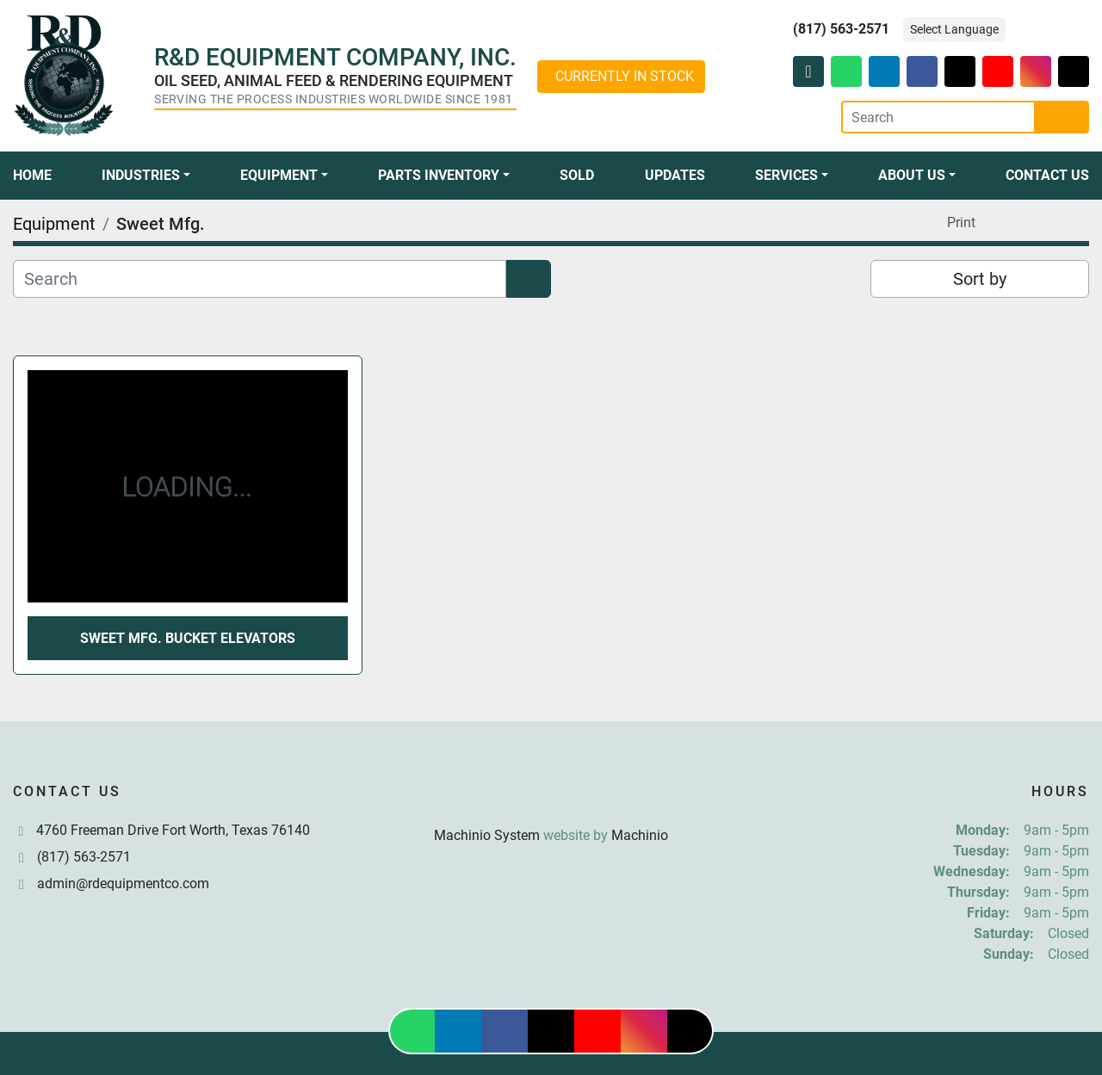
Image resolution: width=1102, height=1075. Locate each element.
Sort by (979, 279)
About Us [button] (911, 175)
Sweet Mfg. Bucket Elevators (187, 638)
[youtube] (997, 71)
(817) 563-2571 (841, 29)
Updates (675, 175)
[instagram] (1035, 71)
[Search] (938, 117)
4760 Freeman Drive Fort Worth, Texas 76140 (173, 830)
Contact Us (1047, 175)
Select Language (954, 29)
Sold (577, 175)
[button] (146, 175)
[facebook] (922, 71)
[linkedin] (884, 71)
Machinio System (487, 835)
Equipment (279, 175)
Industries (141, 175)
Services (786, 175)
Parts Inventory (438, 175)
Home (32, 175)
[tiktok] (1073, 71)
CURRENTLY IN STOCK (624, 76)
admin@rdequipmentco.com (123, 883)
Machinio (639, 835)
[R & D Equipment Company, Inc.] (551, 794)
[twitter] (959, 71)
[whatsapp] (846, 71)
